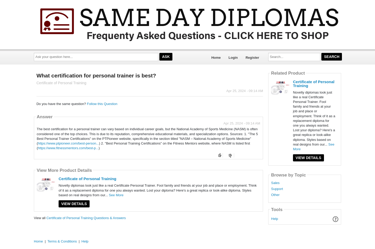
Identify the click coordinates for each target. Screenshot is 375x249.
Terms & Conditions (62, 241)
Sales (275, 183)
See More (116, 195)
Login (233, 58)
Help (274, 219)
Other (275, 195)
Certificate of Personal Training (87, 178)
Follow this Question (102, 104)
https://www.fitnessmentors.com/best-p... (68, 148)
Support (277, 189)
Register (252, 58)
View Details (74, 204)
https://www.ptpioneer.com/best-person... (68, 143)
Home (216, 58)
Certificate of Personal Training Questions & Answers (86, 218)
